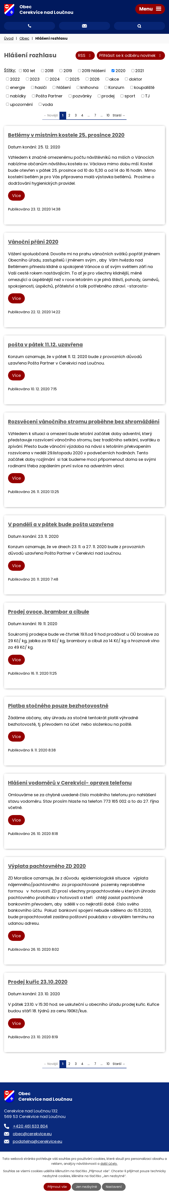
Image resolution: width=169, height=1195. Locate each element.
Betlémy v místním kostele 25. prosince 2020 (66, 135)
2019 (67, 70)
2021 (139, 70)
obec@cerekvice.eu (32, 1134)
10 (108, 116)
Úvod (8, 38)
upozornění (21, 104)
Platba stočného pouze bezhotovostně (58, 705)
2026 (94, 79)
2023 (35, 79)
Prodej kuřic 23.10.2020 (38, 982)
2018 (49, 70)
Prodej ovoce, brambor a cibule (48, 612)
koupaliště (144, 87)
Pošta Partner (49, 96)
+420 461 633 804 (30, 1126)
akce (114, 79)
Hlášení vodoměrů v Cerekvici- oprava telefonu (70, 782)
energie (17, 87)
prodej (107, 96)
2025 (75, 79)
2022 (15, 79)
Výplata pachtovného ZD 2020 (47, 866)
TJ (147, 96)
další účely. (109, 1163)
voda (47, 104)
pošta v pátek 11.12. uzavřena (45, 344)
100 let (29, 70)
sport (130, 96)
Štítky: (10, 70)
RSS (85, 56)
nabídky (18, 96)
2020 (120, 70)
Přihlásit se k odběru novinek (131, 56)
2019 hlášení (94, 70)
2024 (55, 79)
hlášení (64, 87)
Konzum (116, 87)
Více (16, 196)
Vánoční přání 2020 (33, 241)
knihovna (89, 87)
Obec (24, 38)
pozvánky (82, 96)
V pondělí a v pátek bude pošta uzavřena (61, 524)
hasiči (40, 87)
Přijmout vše (57, 1186)
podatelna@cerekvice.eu (37, 1141)
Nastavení (114, 1186)
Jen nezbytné (86, 1186)
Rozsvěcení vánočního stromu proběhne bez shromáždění (83, 421)
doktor (135, 79)
